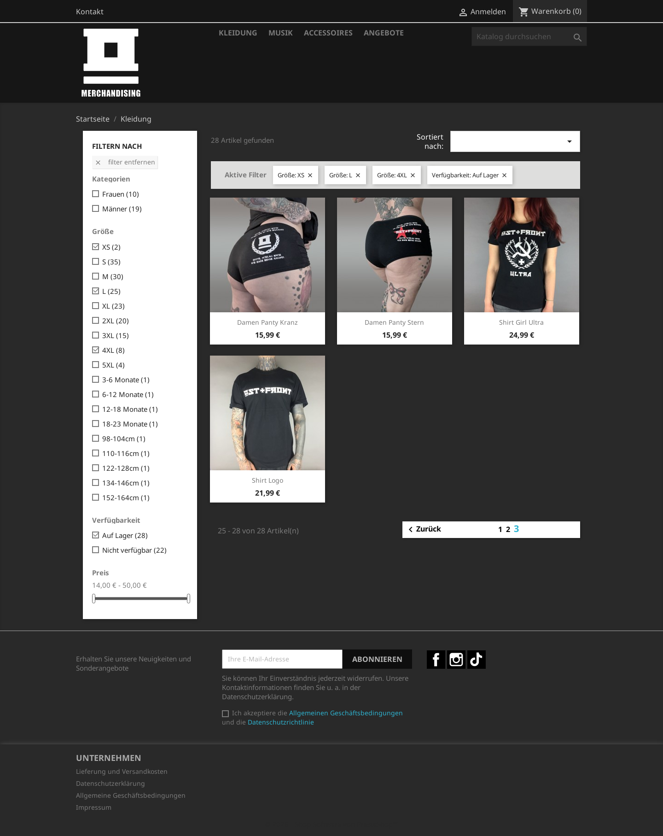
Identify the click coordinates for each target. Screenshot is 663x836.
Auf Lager (125, 535)
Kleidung (238, 33)
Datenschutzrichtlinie (281, 722)
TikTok (476, 659)
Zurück (423, 529)
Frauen (120, 194)
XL (113, 305)
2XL (115, 320)
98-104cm (123, 438)
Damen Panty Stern (394, 322)
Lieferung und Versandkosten (122, 771)
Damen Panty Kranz (267, 322)
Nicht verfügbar (134, 550)
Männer (122, 208)
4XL (113, 350)
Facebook (436, 659)
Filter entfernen (124, 162)
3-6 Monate (126, 379)
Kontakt (90, 11)
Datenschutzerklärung (110, 783)
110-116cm (126, 453)
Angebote (384, 33)
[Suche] (529, 36)
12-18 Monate (130, 409)
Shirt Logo (267, 480)
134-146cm (126, 482)
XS (111, 246)
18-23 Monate (130, 423)
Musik (280, 33)
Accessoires (328, 33)
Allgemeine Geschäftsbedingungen (131, 795)
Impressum (93, 807)
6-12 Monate (128, 394)
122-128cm (126, 468)
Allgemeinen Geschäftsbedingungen (346, 712)
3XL (115, 335)
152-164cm (126, 497)
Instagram (456, 659)
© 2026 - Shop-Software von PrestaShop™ (331, 824)
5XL (113, 364)
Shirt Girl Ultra (521, 322)
